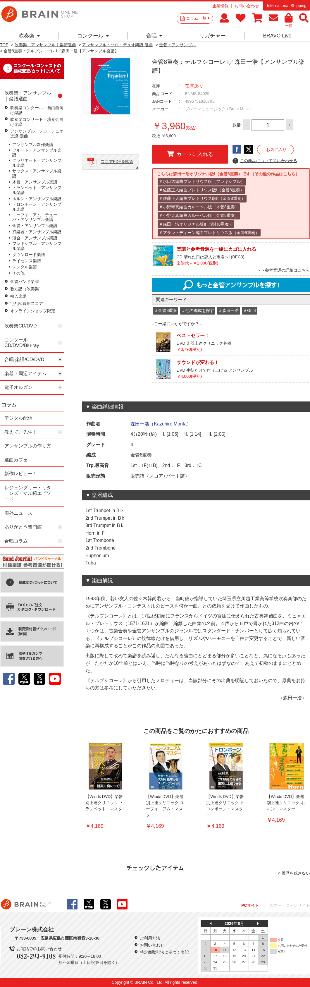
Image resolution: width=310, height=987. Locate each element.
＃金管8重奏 (165, 310)
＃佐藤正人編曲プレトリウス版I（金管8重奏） (201, 190)
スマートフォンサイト (289, 905)
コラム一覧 (197, 18)
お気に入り (276, 149)
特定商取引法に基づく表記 (164, 952)
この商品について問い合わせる (264, 161)
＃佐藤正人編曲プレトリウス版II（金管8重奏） (202, 198)
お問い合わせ (247, 6)
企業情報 (220, 6)
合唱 (154, 36)
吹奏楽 (29, 36)
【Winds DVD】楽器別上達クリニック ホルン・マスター (286, 802)
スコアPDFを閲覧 (117, 161)
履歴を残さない (295, 873)
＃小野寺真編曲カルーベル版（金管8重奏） (199, 215)
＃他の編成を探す (197, 310)
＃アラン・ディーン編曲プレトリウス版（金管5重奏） (209, 232)
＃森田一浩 (228, 310)
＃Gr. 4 (249, 310)
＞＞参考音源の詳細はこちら (283, 270)
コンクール (93, 36)
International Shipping (286, 5)
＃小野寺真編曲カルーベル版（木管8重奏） (199, 207)
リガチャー (212, 36)
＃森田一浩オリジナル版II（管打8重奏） (196, 224)
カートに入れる (190, 154)
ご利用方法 (150, 938)
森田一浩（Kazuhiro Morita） (160, 423)
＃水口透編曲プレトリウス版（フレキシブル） (202, 181)
